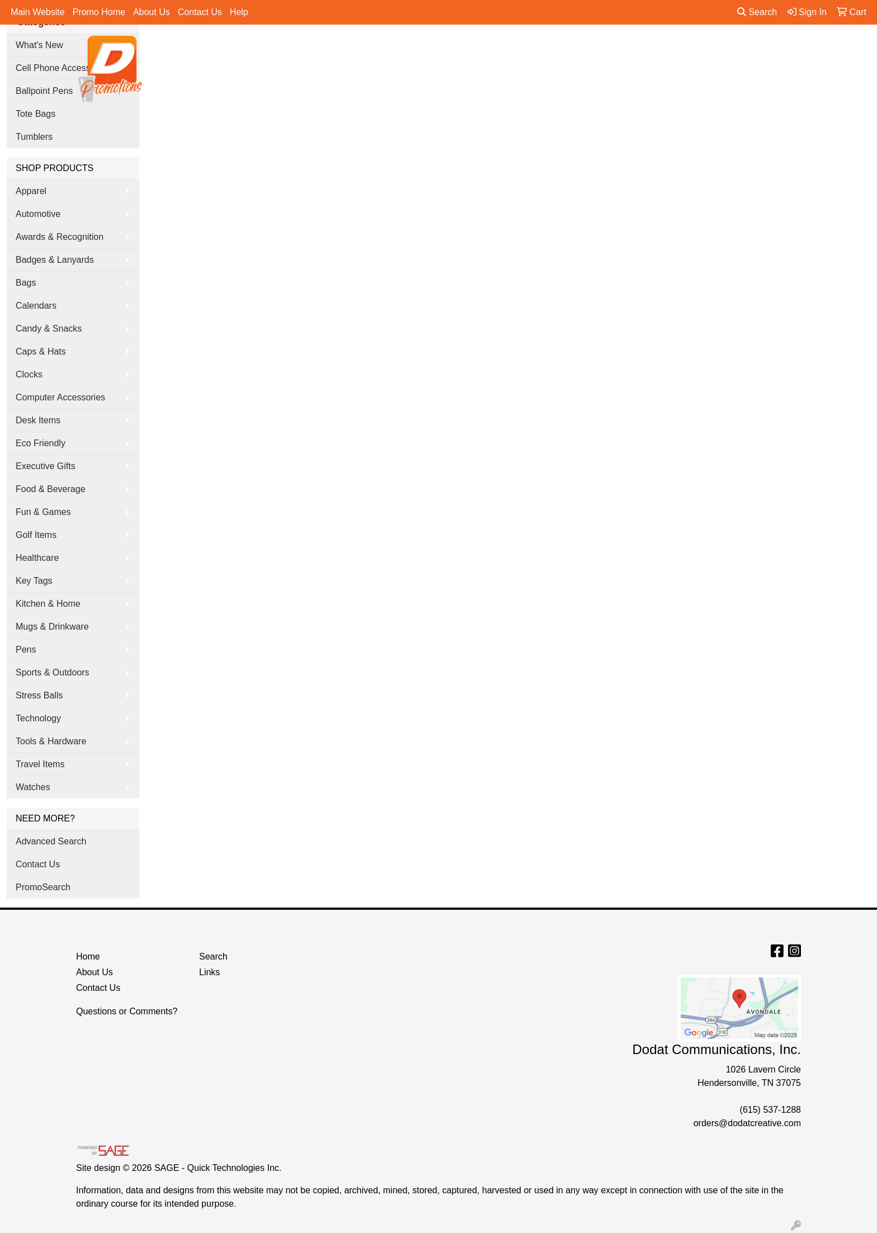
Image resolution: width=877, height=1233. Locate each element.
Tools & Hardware (51, 741)
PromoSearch (43, 887)
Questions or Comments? (126, 1011)
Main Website (38, 12)
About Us (151, 12)
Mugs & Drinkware (52, 626)
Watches (33, 787)
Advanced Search (51, 841)
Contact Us (200, 12)
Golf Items (36, 535)
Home (88, 956)
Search (757, 12)
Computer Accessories (60, 397)
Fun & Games (43, 512)
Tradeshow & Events (599, 49)
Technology (38, 718)
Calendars (36, 305)
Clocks (29, 374)
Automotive (38, 214)
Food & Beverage (51, 489)
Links (209, 972)
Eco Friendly (40, 443)
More (707, 49)
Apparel (384, 49)
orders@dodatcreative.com (747, 1123)
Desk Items (38, 420)
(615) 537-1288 (770, 1109)
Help (239, 12)
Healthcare (37, 558)
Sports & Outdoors (52, 672)
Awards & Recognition (59, 237)
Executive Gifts (46, 466)
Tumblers (34, 136)
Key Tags (34, 580)
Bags (428, 49)
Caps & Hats (41, 351)
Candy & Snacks (49, 328)
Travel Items (40, 764)
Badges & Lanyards (55, 259)
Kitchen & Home (48, 603)
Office (528, 49)
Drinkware (478, 49)
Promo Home (99, 12)
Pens (668, 49)
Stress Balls (39, 695)
